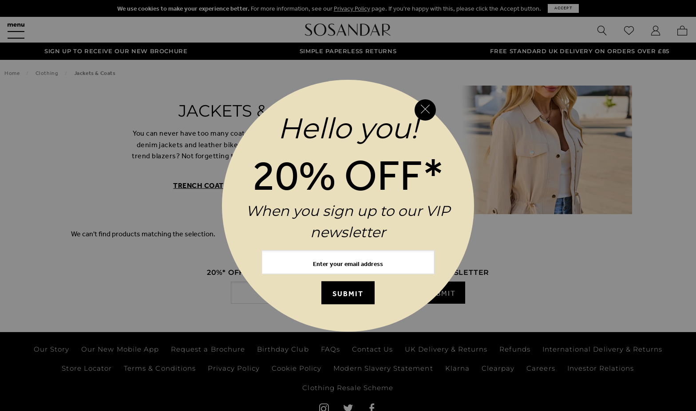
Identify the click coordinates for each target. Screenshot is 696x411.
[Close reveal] (425, 110)
